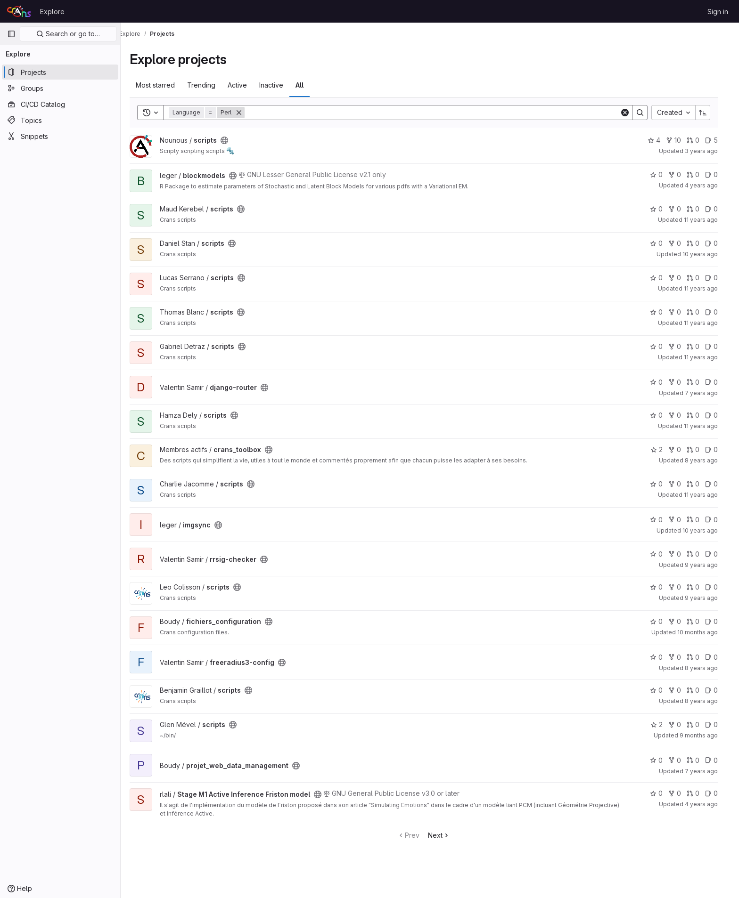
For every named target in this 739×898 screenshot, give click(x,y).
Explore (52, 12)
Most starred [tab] (161, 85)
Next (445, 835)
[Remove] (245, 112)
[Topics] (60, 120)
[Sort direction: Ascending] (708, 112)
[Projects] (60, 72)
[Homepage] (19, 11)
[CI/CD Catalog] (60, 104)
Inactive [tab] (277, 85)
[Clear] (631, 112)
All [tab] (306, 85)
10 (679, 140)
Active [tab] (243, 85)
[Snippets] (60, 136)
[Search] (438, 112)
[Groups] (60, 88)
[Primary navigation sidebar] (11, 33)
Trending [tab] (207, 85)
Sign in (717, 12)
